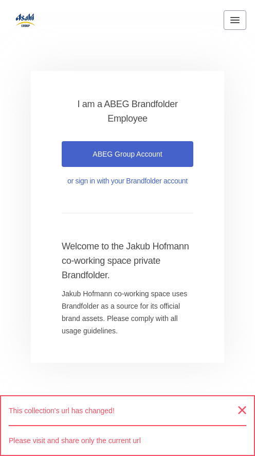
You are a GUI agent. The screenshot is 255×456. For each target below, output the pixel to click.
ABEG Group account (127, 154)
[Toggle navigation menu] (235, 20)
